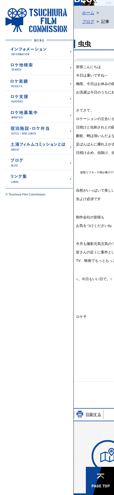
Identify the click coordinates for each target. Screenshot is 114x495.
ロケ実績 (39, 82)
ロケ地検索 (39, 67)
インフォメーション (39, 51)
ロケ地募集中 (39, 114)
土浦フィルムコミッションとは (39, 146)
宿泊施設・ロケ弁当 (39, 130)
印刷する (93, 414)
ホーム (88, 13)
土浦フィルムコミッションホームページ (36, 20)
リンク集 (39, 178)
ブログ (39, 162)
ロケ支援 (39, 99)
